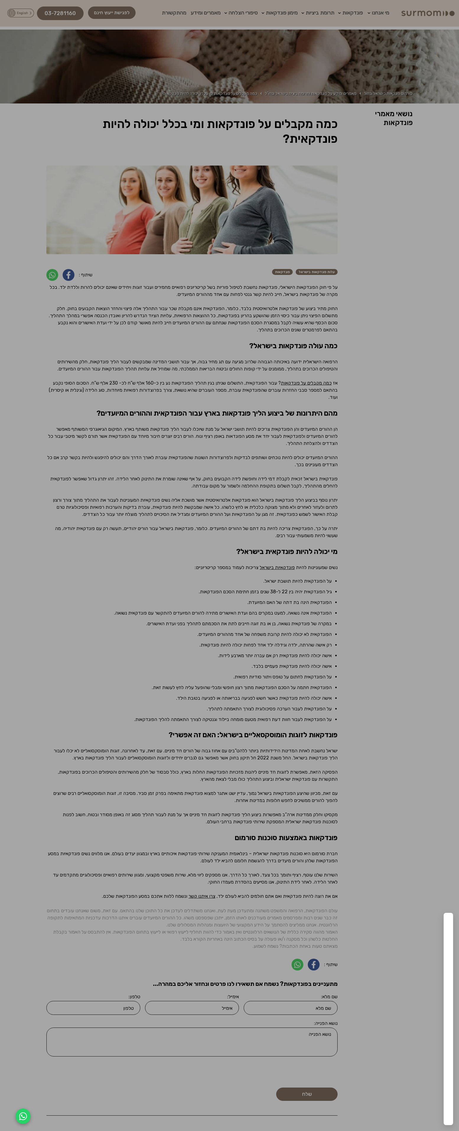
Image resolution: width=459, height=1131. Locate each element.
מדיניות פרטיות (345, 1116)
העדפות (360, 1103)
